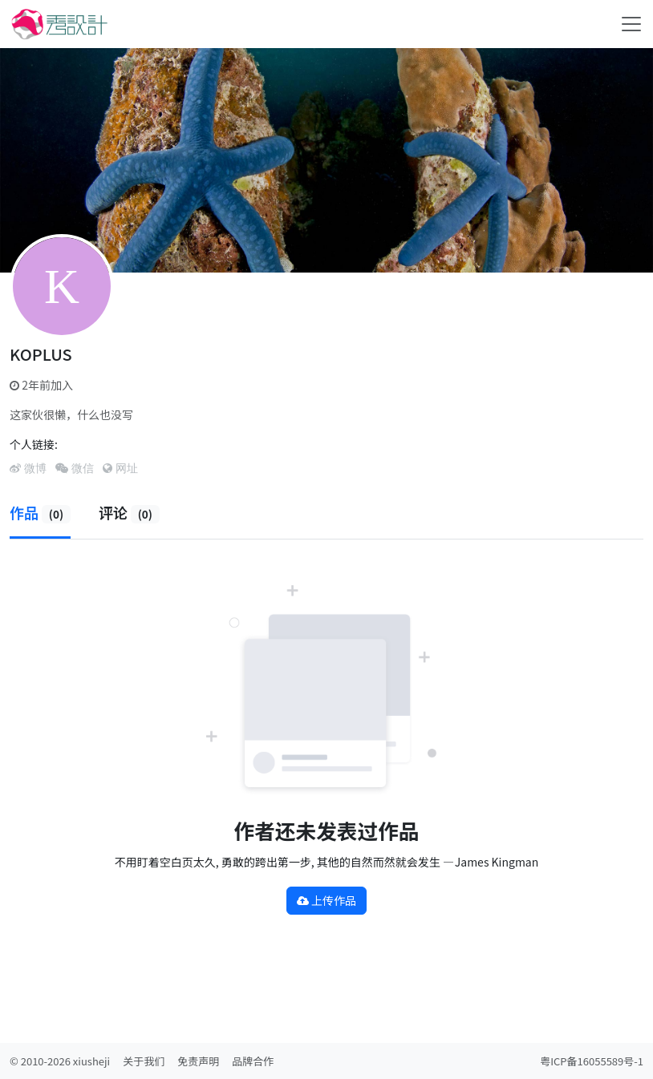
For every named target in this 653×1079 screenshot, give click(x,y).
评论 (129, 512)
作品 (40, 512)
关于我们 (143, 1061)
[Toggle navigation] (631, 24)
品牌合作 (253, 1061)
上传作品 (326, 900)
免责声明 (198, 1061)
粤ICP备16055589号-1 (591, 1061)
